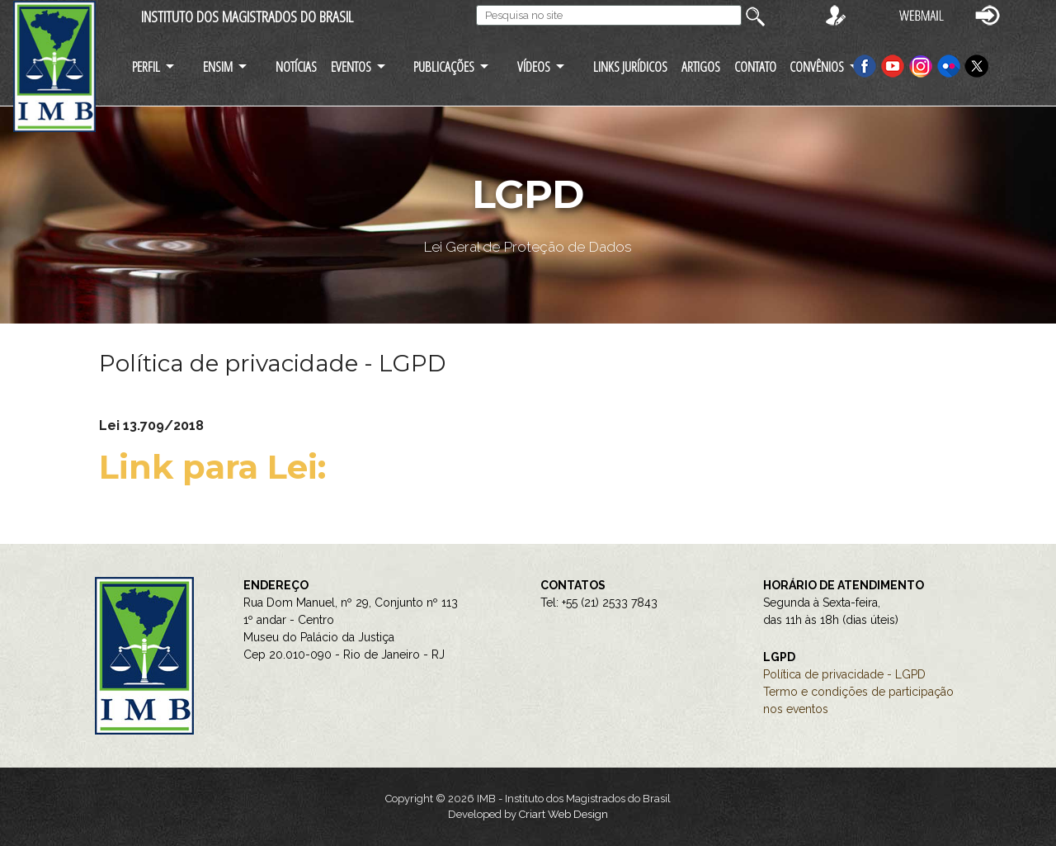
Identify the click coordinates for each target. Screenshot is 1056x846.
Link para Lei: (217, 467)
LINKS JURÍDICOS (630, 66)
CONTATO (755, 66)
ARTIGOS (700, 66)
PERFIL (146, 66)
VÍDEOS (533, 66)
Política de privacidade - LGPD (844, 674)
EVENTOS (351, 66)
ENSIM (218, 66)
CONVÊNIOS (817, 66)
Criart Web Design (563, 814)
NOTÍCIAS (296, 66)
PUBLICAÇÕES (443, 66)
